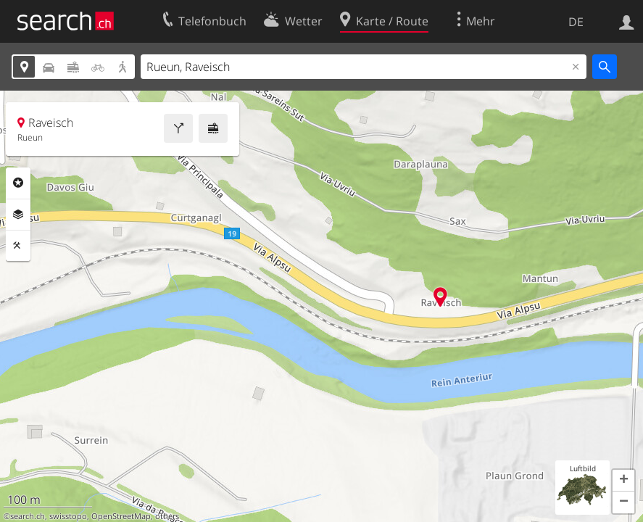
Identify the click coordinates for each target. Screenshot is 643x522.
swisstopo (68, 516)
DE (576, 22)
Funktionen (18, 246)
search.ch (27, 516)
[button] (623, 481)
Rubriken (18, 182)
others (167, 516)
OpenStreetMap (121, 516)
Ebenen (18, 214)
